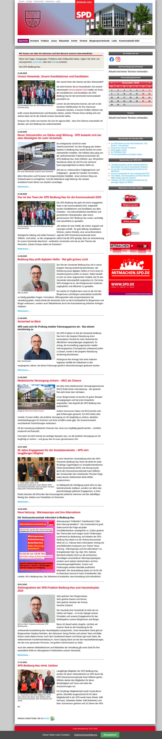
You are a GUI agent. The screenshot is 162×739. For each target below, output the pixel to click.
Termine (83, 41)
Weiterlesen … (24, 187)
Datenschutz (39, 1)
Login (58, 1)
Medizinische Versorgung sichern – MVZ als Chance (49, 380)
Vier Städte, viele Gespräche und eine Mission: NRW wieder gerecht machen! (130, 177)
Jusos (54, 41)
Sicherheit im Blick (29, 321)
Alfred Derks (29, 411)
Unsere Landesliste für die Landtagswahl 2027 (130, 173)
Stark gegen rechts (119, 150)
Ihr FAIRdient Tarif (118, 152)
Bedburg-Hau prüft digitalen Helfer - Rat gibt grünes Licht (53, 259)
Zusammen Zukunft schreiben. (123, 148)
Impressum (49, 1)
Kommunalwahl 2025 (129, 41)
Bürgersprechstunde (99, 41)
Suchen (21, 1)
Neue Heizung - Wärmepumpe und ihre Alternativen (49, 512)
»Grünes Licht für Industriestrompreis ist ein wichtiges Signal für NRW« (129, 181)
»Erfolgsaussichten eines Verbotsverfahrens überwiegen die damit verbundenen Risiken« (129, 166)
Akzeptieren (110, 735)
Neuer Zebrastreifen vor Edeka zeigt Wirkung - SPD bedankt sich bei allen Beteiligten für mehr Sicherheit (59, 137)
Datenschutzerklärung (85, 735)
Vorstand (34, 41)
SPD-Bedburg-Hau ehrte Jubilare (38, 665)
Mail (54, 62)
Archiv (74, 41)
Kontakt (29, 1)
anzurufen (37, 62)
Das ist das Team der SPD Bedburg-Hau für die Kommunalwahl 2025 (59, 197)
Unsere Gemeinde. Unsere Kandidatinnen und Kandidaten (53, 76)
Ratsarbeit (64, 41)
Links (114, 41)
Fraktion (45, 41)
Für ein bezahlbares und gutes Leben (126, 154)
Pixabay (41, 411)
